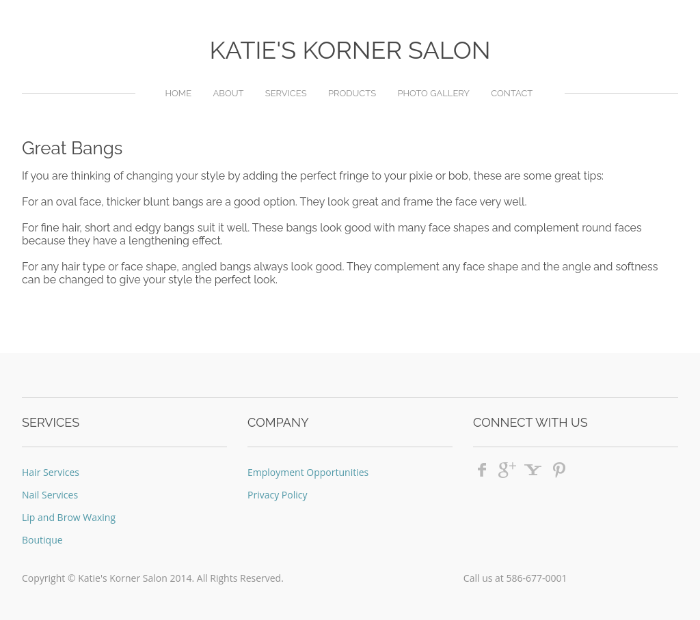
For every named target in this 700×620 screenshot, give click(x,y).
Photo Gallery (433, 93)
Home (178, 93)
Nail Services (50, 494)
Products (352, 93)
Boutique (42, 539)
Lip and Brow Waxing (69, 517)
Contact (512, 93)
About (228, 93)
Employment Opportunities (307, 472)
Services (286, 93)
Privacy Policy (277, 494)
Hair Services (50, 472)
